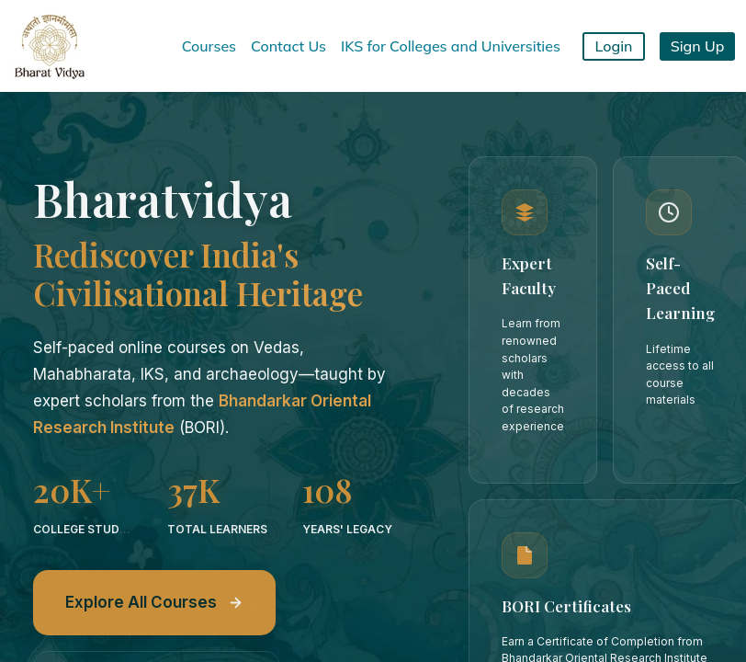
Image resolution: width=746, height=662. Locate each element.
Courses (209, 46)
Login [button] (614, 46)
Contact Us (288, 46)
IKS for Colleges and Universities (450, 46)
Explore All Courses (154, 602)
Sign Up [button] (698, 46)
